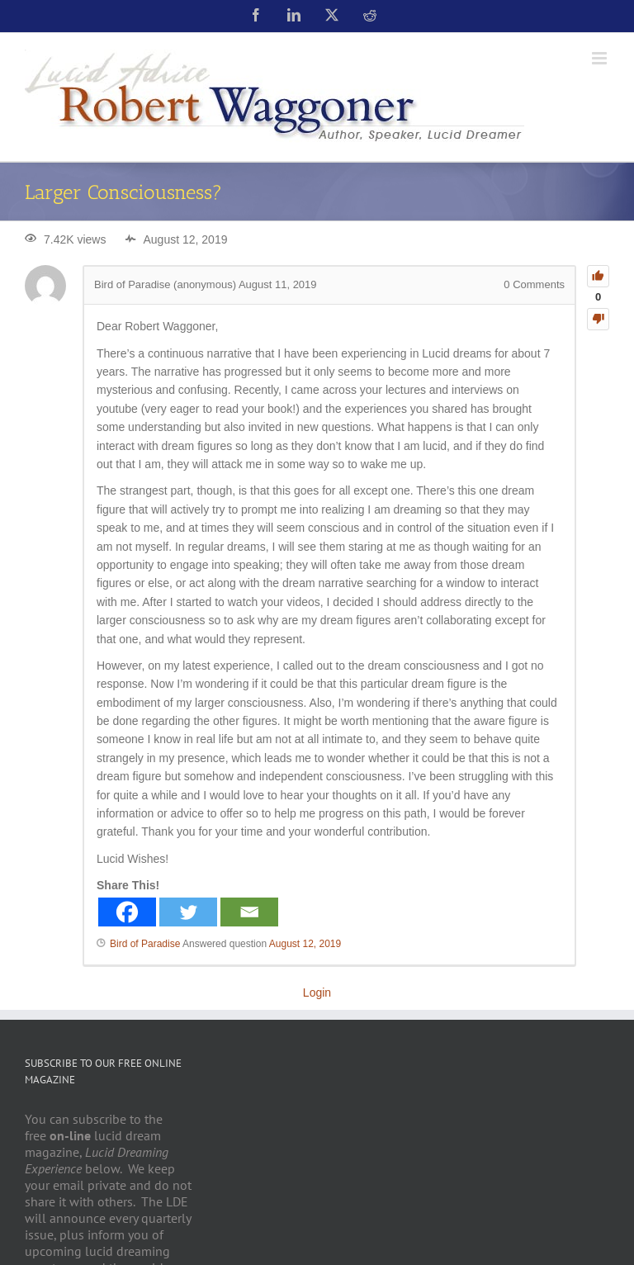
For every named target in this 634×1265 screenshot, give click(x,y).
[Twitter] (188, 912)
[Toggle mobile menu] (600, 58)
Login (317, 992)
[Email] (249, 912)
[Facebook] (127, 912)
